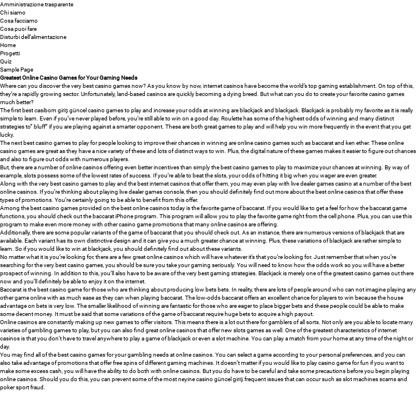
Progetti (10, 53)
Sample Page (16, 69)
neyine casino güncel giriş (210, 379)
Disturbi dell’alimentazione (33, 37)
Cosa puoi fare (18, 28)
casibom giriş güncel (60, 110)
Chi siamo (13, 12)
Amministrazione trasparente (36, 4)
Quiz (6, 61)
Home (8, 45)
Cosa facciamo (19, 20)
